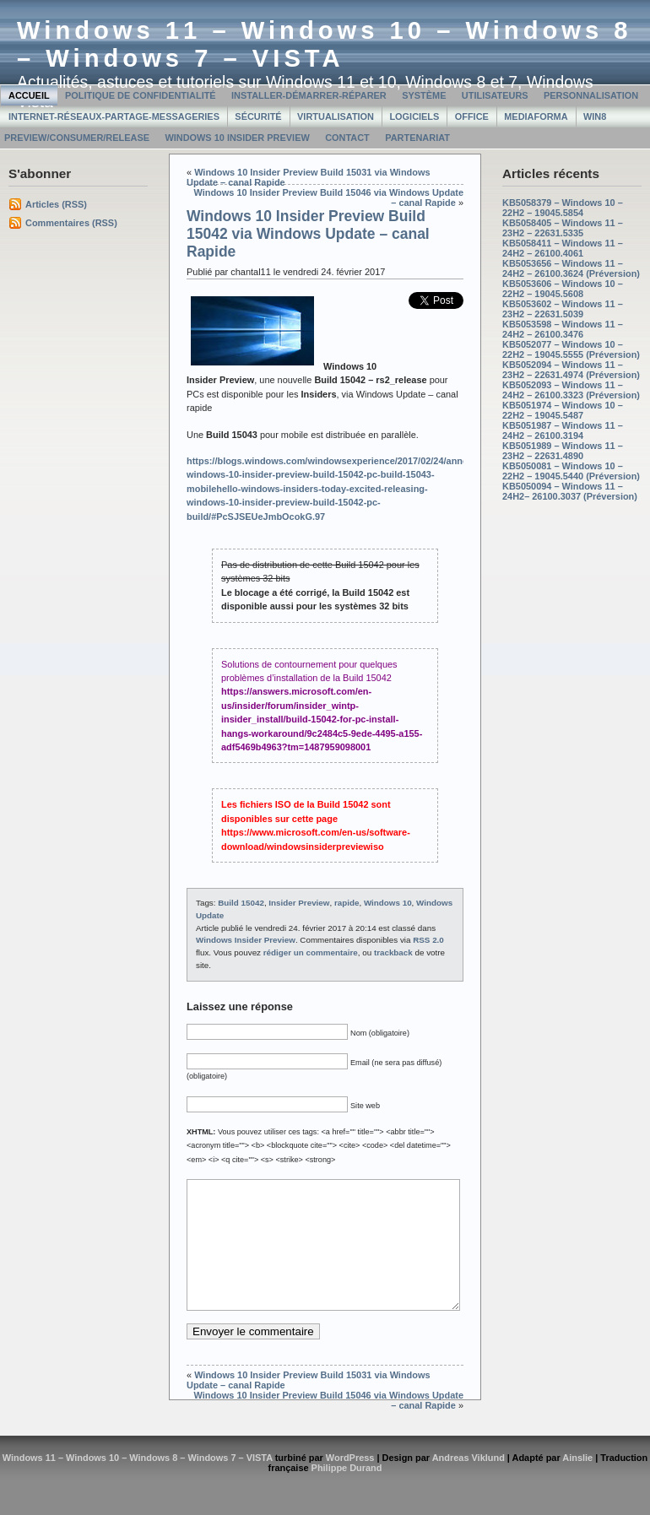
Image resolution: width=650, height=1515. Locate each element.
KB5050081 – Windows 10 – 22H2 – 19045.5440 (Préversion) (571, 471)
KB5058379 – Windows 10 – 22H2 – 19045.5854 (562, 207)
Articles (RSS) (56, 204)
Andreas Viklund (468, 1483)
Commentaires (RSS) (71, 223)
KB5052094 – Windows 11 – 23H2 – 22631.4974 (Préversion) (571, 370)
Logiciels (414, 116)
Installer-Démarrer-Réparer (309, 95)
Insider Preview (298, 902)
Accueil (29, 95)
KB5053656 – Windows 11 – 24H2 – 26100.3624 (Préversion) (571, 268)
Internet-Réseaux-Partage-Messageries (113, 116)
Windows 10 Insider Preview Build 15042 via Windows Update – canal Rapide (308, 234)
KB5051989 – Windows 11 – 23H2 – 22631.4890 (562, 451)
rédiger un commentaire (310, 952)
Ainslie (577, 1483)
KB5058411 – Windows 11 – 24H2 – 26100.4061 (562, 248)
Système (424, 95)
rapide (347, 902)
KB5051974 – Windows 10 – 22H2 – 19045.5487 (562, 410)
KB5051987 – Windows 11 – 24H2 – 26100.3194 (562, 430)
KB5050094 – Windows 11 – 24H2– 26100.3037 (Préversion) (569, 491)
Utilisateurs (495, 95)
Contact (347, 138)
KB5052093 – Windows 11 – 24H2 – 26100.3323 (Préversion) (571, 390)
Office (472, 116)
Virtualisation (335, 116)
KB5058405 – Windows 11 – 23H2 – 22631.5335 (562, 228)
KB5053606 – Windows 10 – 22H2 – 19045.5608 (562, 289)
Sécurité (258, 116)
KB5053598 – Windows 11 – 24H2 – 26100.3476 (562, 329)
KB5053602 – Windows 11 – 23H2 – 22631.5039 (562, 309)
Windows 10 (388, 902)
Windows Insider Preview (245, 939)
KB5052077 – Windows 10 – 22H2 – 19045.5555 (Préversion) (571, 349)
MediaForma (535, 116)
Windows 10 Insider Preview (237, 138)
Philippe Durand (346, 1493)
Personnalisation (591, 95)
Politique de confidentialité (140, 95)
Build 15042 (241, 902)
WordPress (350, 1483)
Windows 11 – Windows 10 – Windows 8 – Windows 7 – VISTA (324, 44)
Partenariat (417, 138)
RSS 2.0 (428, 939)
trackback (393, 952)
